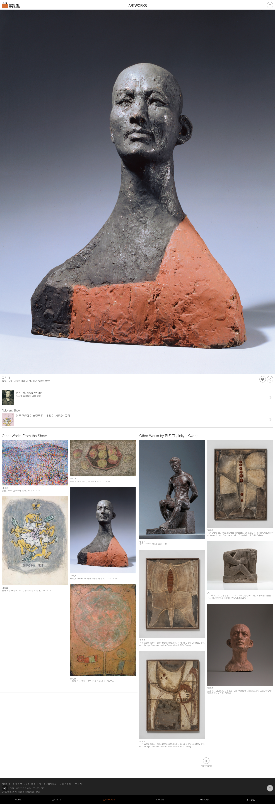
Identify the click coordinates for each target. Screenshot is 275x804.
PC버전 (78, 784)
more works (206, 765)
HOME (18, 799)
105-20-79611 (39, 788)
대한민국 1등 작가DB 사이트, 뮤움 (18, 784)
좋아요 (262, 379)
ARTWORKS (109, 799)
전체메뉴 (270, 5)
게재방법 (250, 799)
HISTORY (204, 799)
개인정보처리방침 (47, 784)
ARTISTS (56, 799)
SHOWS (160, 799)
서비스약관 (65, 784)
